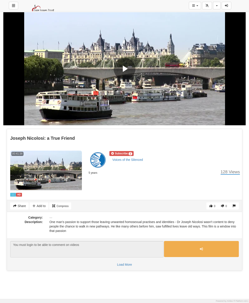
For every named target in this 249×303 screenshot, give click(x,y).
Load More (124, 264)
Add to (39, 206)
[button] (121, 153)
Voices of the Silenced (127, 159)
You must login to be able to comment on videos (87, 249)
